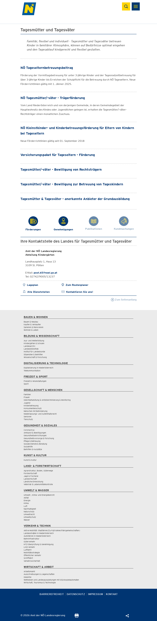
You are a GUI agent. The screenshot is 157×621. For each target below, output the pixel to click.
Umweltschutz (30, 517)
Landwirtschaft (30, 479)
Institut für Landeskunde (34, 351)
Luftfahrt (27, 550)
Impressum (95, 594)
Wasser (27, 520)
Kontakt (112, 594)
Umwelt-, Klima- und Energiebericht (39, 495)
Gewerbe (27, 577)
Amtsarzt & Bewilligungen (35, 432)
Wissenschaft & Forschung (35, 357)
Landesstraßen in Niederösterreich (39, 533)
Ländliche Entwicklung (33, 481)
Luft (25, 506)
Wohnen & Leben (31, 330)
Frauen (27, 397)
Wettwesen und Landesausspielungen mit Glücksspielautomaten (51, 580)
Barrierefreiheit (51, 594)
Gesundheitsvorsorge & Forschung (39, 438)
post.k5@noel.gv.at (45, 272)
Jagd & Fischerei (31, 476)
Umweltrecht (29, 514)
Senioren (27, 416)
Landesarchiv (29, 346)
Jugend (27, 403)
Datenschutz (76, 594)
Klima (26, 503)
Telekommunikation (32, 370)
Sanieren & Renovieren (33, 327)
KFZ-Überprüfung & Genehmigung (39, 544)
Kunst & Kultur (30, 460)
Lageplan (32, 284)
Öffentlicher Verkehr (32, 555)
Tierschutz (28, 419)
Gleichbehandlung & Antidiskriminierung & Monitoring (47, 400)
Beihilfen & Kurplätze (33, 449)
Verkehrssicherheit (32, 561)
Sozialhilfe (28, 446)
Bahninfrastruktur (31, 538)
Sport (26, 384)
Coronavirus (29, 430)
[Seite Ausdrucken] (76, 616)
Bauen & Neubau (31, 322)
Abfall (26, 497)
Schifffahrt (28, 558)
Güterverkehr (29, 541)
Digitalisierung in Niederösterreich (38, 367)
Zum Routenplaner (77, 284)
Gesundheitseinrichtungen (35, 435)
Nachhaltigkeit (30, 509)
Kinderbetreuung (31, 405)
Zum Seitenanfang (124, 299)
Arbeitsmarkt (29, 571)
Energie (27, 500)
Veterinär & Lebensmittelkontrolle (38, 484)
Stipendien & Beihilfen (33, 354)
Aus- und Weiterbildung (34, 340)
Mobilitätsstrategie (32, 552)
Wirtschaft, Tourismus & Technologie (40, 582)
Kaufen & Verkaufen (32, 324)
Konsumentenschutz (33, 408)
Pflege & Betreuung (32, 441)
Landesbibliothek (31, 349)
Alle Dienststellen (38, 291)
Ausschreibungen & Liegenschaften (39, 574)
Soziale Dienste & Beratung (35, 444)
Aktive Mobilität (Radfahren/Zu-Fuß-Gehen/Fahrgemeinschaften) (52, 530)
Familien (27, 394)
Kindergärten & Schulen (34, 343)
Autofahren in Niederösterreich (37, 536)
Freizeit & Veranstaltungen (35, 381)
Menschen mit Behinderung (35, 411)
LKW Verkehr (29, 547)
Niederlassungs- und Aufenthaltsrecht (40, 414)
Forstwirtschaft (30, 473)
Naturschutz (29, 511)
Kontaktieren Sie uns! (79, 291)
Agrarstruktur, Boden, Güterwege (38, 470)
